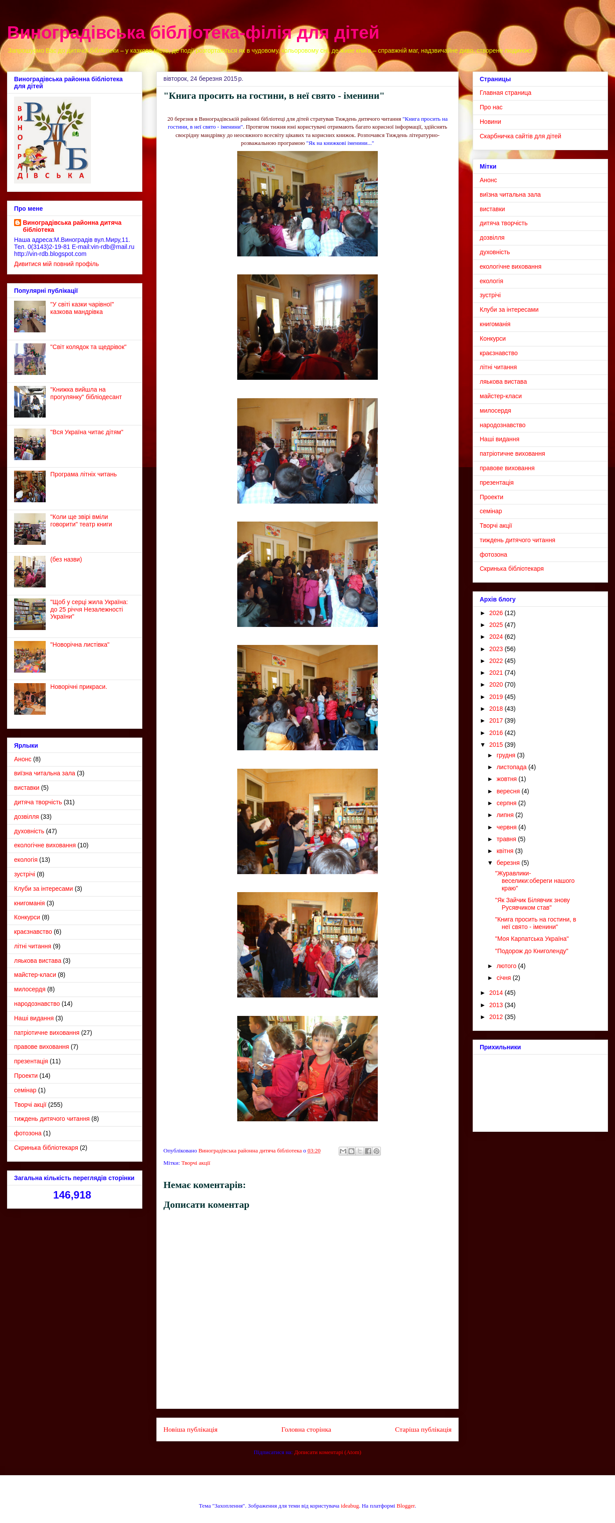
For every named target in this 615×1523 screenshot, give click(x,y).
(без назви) (66, 559)
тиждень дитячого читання (52, 1118)
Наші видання (34, 1018)
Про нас (491, 107)
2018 (497, 708)
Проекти (26, 1075)
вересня (508, 791)
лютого (507, 965)
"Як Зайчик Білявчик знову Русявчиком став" (532, 904)
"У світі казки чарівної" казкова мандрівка (82, 308)
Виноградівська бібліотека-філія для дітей (193, 32)
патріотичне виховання (47, 1032)
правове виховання (41, 1046)
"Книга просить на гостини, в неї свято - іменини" (535, 923)
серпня (507, 803)
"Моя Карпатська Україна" (532, 938)
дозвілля (26, 816)
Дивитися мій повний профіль (56, 263)
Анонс (23, 759)
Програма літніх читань (84, 474)
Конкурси (27, 917)
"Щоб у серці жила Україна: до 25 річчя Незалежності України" (89, 609)
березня (508, 862)
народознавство (37, 1003)
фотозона (27, 1133)
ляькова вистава (37, 960)
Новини (490, 121)
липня (505, 814)
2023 (497, 648)
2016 (497, 732)
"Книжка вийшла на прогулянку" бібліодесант (86, 393)
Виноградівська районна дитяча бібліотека (72, 226)
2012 (497, 1016)
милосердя (30, 989)
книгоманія (29, 903)
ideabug (350, 1505)
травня (507, 839)
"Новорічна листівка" (80, 644)
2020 (497, 684)
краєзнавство (33, 931)
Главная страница (506, 92)
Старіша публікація (423, 1429)
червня (507, 827)
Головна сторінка (306, 1429)
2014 (497, 992)
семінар (25, 1090)
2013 (497, 1004)
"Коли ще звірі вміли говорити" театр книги (81, 520)
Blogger (406, 1505)
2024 (497, 636)
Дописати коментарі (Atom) (328, 1452)
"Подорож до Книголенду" (531, 950)
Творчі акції (195, 1162)
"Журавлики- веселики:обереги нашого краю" (535, 881)
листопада (512, 767)
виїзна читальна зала (44, 773)
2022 (497, 660)
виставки (27, 787)
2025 (497, 624)
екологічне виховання (45, 845)
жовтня (507, 778)
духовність (29, 831)
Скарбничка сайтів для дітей (520, 136)
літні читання (32, 946)
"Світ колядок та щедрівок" (89, 346)
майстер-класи (35, 974)
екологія (25, 859)
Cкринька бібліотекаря (46, 1147)
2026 (497, 612)
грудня (506, 755)
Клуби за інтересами (43, 888)
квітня (505, 850)
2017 (497, 720)
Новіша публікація (190, 1429)
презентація (31, 1061)
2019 (497, 696)
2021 (497, 672)
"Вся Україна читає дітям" (87, 432)
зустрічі (24, 874)
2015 (497, 744)
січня (504, 977)
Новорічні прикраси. (79, 686)
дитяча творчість (38, 802)
